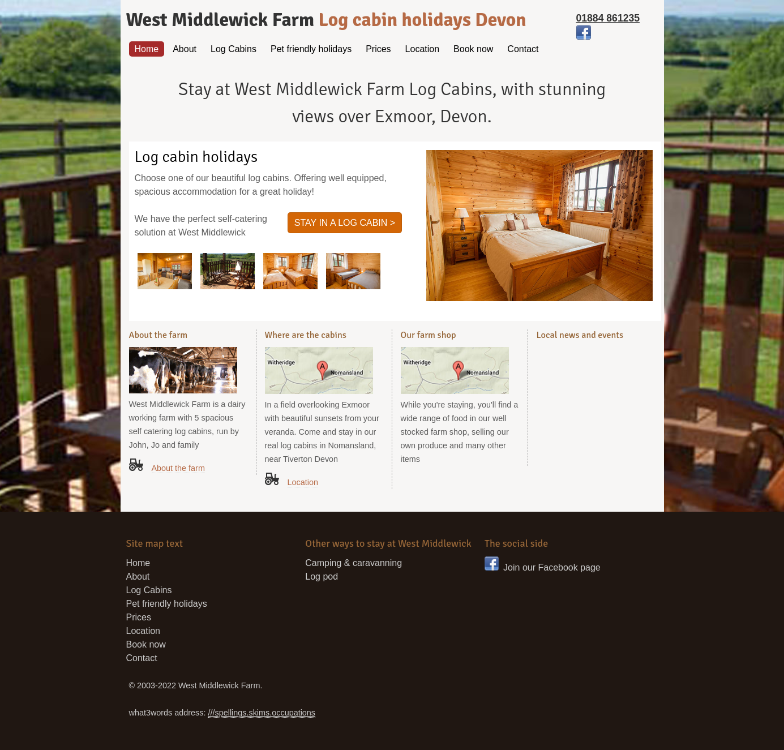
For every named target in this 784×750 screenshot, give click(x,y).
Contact (522, 49)
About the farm (178, 468)
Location (422, 49)
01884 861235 (608, 18)
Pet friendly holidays (311, 49)
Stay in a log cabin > (344, 223)
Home (147, 49)
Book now (473, 49)
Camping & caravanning (353, 563)
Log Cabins (233, 49)
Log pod (321, 576)
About (184, 49)
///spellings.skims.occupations (261, 712)
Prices (378, 49)
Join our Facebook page (543, 567)
